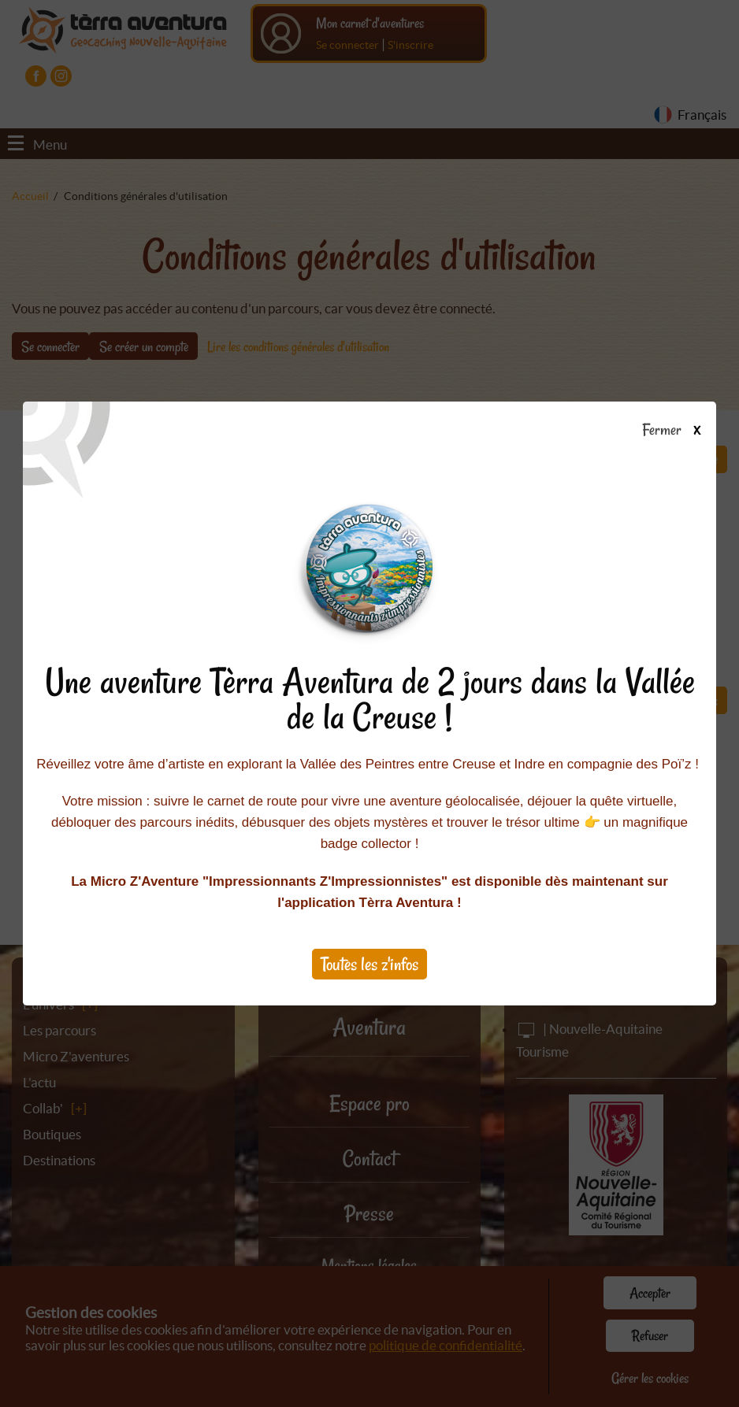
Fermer (679, 431)
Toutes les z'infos (369, 964)
